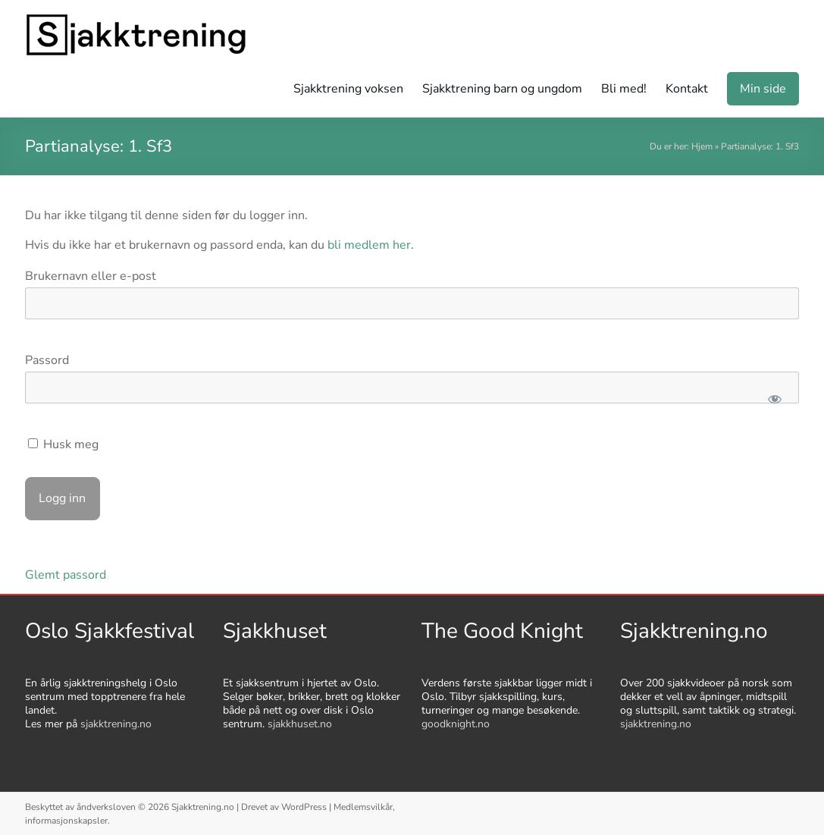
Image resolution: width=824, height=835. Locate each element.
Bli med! (624, 88)
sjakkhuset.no (300, 724)
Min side (763, 88)
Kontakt (687, 88)
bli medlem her (369, 245)
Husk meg (63, 444)
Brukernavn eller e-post (90, 276)
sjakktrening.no (116, 724)
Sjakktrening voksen (348, 88)
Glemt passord (65, 575)
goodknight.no (455, 724)
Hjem (702, 146)
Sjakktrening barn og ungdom (502, 88)
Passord (47, 360)
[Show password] (775, 399)
